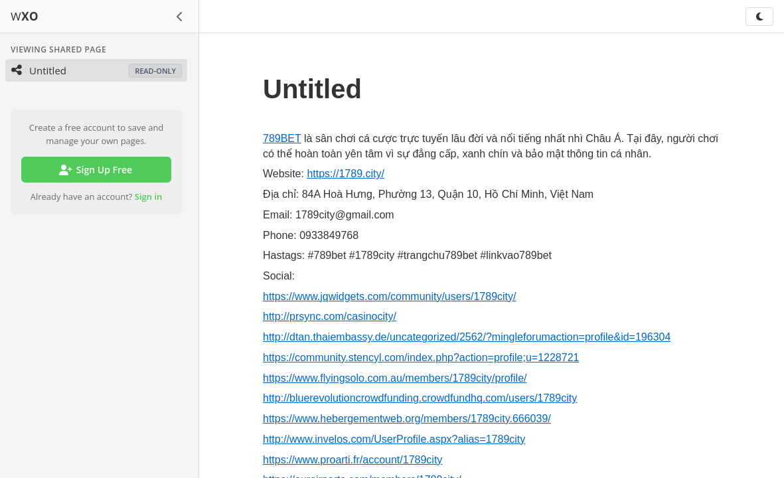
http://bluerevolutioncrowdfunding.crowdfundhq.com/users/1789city (420, 398)
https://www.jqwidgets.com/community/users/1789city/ (389, 296)
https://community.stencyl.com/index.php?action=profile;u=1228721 (421, 357)
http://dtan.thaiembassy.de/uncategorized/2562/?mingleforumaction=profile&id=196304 (466, 337)
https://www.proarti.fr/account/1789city (352, 459)
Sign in (149, 196)
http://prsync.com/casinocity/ (329, 316)
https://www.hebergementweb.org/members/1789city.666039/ (407, 418)
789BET (282, 138)
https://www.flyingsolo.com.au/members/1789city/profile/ (395, 378)
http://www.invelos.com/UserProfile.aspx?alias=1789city (394, 439)
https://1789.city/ (345, 173)
